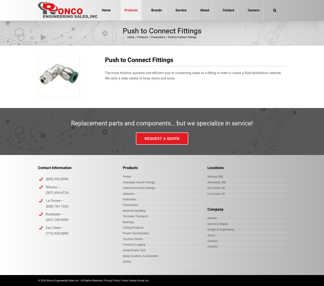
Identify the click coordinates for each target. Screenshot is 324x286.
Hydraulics (129, 199)
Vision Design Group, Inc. (135, 280)
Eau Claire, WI (216, 188)
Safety (127, 261)
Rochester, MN (216, 182)
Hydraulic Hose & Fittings (139, 182)
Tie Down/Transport (135, 216)
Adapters (129, 193)
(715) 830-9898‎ (57, 234)
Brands (212, 218)
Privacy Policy (112, 280)
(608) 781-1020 (57, 206)
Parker (127, 176)
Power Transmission (136, 233)
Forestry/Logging (134, 244)
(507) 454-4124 (57, 193)
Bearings (128, 222)
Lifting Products (133, 227)
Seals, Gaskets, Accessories (140, 256)
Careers (212, 246)
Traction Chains (133, 239)
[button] (274, 10)
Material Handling (134, 210)
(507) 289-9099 (57, 220)
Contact (212, 241)
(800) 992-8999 (57, 179)
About (211, 235)
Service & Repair (217, 224)
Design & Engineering (220, 229)
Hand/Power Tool (134, 250)
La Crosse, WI (216, 193)
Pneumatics (130, 205)
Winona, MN (215, 176)
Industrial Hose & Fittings (139, 188)
